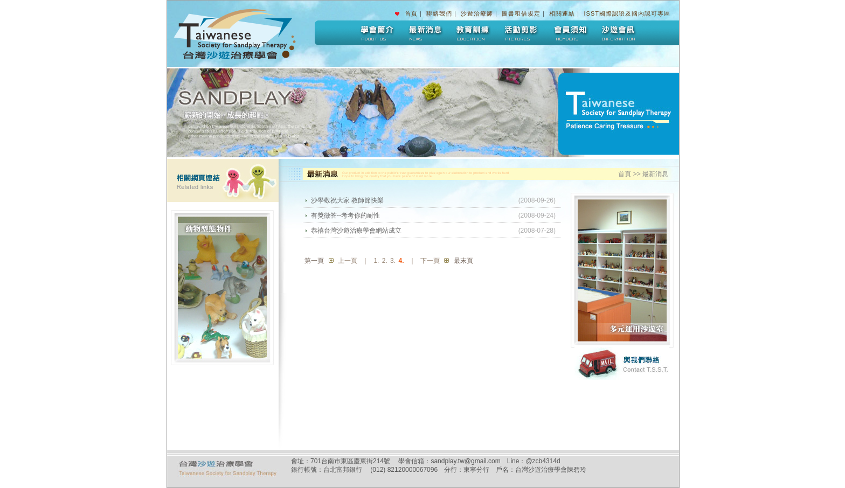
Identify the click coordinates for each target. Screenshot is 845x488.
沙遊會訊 (618, 32)
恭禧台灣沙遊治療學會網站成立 (356, 230)
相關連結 (562, 13)
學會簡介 (375, 32)
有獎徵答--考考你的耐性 (345, 215)
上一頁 (347, 260)
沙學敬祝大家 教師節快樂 (347, 200)
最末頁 (463, 260)
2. (384, 260)
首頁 (411, 13)
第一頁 (314, 260)
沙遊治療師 (477, 13)
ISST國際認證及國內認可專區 (627, 13)
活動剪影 (521, 32)
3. (393, 260)
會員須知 (569, 32)
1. (376, 260)
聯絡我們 (439, 13)
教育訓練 (472, 32)
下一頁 (430, 260)
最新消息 (424, 32)
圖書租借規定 (521, 13)
